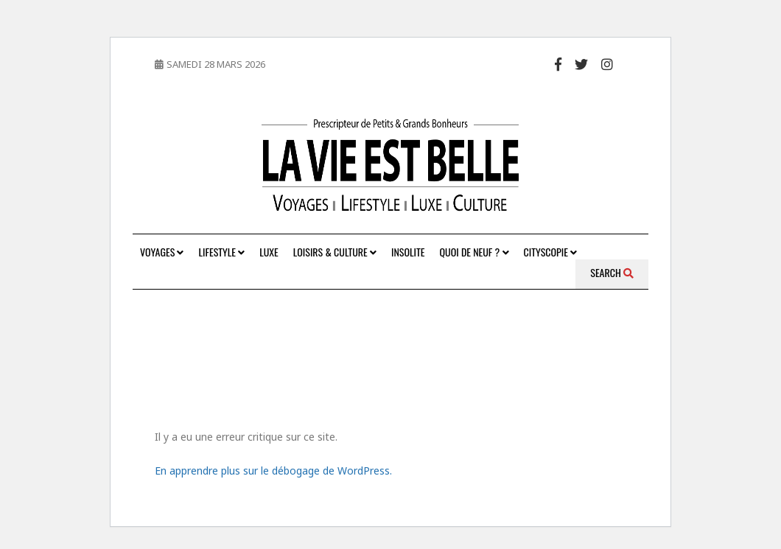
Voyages (161, 251)
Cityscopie (551, 251)
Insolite (408, 251)
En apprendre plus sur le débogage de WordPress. (273, 471)
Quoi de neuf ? (474, 251)
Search (612, 272)
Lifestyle (221, 251)
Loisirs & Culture (335, 251)
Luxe (268, 251)
